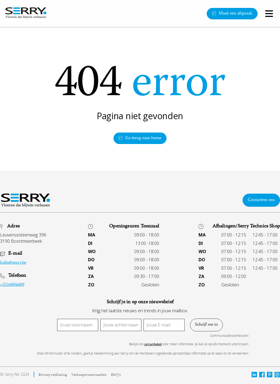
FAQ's (116, 375)
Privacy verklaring (53, 375)
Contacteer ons (261, 200)
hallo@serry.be (13, 263)
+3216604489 (12, 285)
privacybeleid (153, 345)
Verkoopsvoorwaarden (89, 375)
